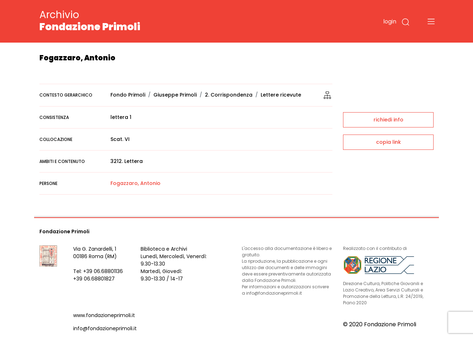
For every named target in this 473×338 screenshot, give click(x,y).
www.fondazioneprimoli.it (104, 315)
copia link (388, 142)
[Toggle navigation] (431, 21)
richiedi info (388, 119)
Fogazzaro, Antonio (135, 183)
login (389, 21)
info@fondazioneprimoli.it (105, 328)
